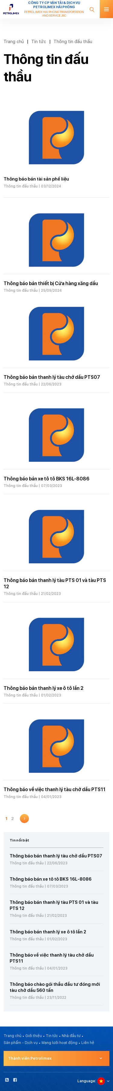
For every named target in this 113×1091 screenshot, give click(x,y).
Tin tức (38, 41)
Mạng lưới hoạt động (59, 1043)
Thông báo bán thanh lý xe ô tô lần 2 (43, 688)
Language (86, 1081)
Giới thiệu (33, 1036)
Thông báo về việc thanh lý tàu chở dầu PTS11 (54, 789)
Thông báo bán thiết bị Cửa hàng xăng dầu (51, 283)
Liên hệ (87, 1043)
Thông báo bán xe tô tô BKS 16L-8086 (46, 479)
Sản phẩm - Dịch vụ (21, 1043)
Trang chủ (14, 41)
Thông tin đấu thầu (73, 41)
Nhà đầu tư (71, 1036)
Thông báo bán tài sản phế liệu (36, 179)
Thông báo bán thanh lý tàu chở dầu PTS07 (52, 377)
